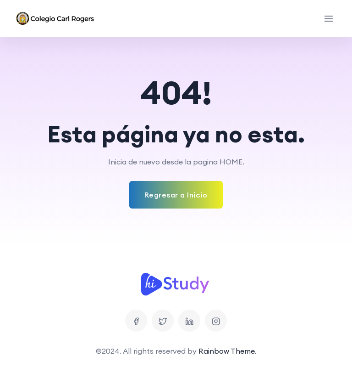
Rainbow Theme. (227, 351)
